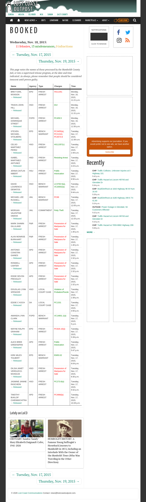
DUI (56, 105)
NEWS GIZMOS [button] (31, 20)
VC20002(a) (59, 187)
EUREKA (11, 14)
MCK (41, 14)
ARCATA (21, 14)
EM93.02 (58, 355)
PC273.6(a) (59, 381)
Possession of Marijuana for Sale (60, 226)
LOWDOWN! (54, 20)
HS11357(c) (59, 144)
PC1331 (57, 302)
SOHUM (50, 14)
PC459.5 (58, 118)
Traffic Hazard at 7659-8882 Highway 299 (115, 225)
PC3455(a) (59, 131)
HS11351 (58, 92)
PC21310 (58, 134)
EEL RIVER (32, 14)
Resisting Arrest (61, 158)
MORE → (91, 232)
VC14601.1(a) (60, 316)
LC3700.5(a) (59, 184)
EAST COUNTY (62, 14)
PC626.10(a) (59, 329)
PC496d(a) (59, 395)
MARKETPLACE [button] (91, 20)
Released (17, 97)
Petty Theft (58, 210)
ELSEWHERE (77, 20)
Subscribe (109, 152)
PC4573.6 (58, 137)
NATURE (65, 20)
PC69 (56, 197)
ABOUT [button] (105, 20)
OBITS (43, 20)
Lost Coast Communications (30, 493)
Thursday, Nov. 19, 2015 (59, 61)
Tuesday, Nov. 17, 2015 (31, 54)
